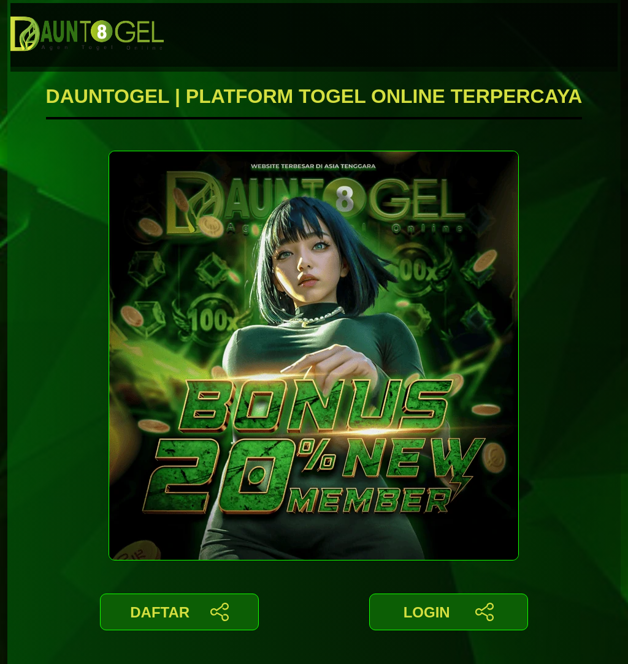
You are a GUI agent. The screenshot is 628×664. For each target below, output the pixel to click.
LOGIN (449, 612)
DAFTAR (179, 612)
